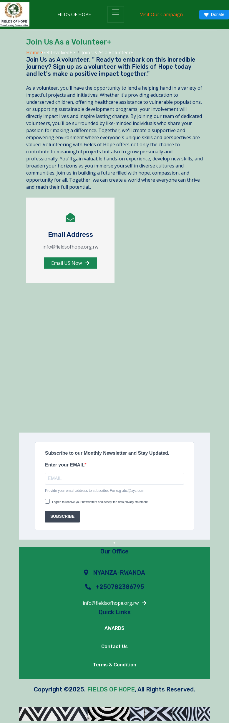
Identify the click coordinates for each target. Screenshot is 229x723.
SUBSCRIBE (62, 516)
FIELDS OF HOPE (111, 689)
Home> (34, 52)
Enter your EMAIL (64, 464)
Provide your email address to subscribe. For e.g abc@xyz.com (94, 491)
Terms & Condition (114, 665)
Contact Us (114, 646)
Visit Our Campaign (161, 14)
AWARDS (114, 628)
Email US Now (70, 263)
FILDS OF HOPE (74, 14)
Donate (214, 14)
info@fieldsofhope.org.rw (114, 603)
